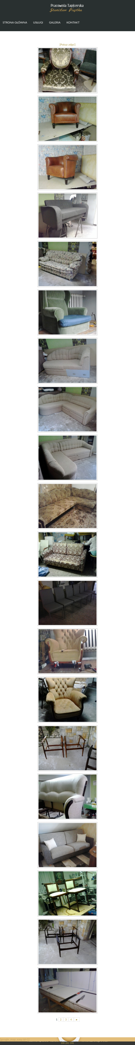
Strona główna (15, 22)
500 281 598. (67, 1043)
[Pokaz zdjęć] (67, 44)
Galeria (54, 22)
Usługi (38, 22)
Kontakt (72, 22)
